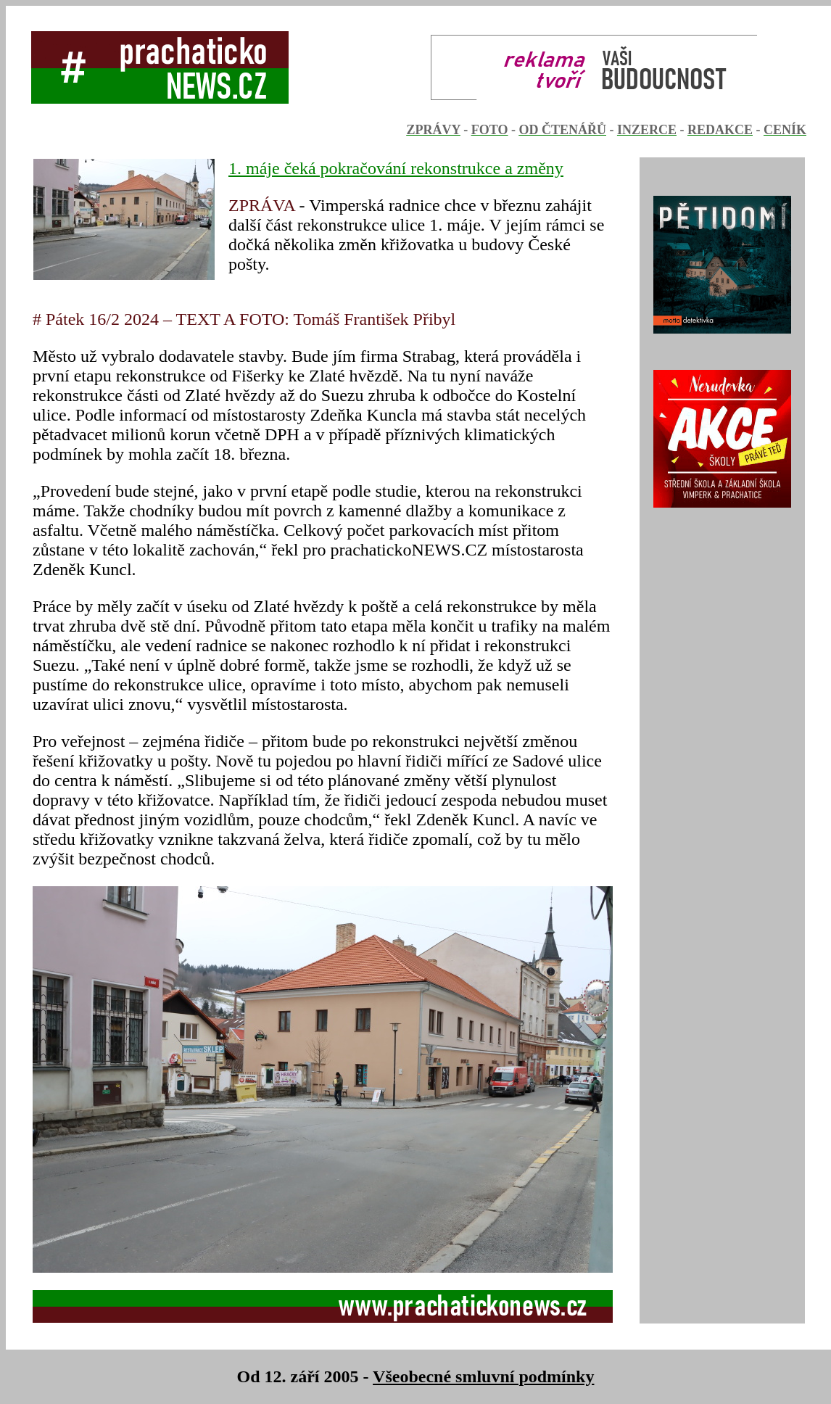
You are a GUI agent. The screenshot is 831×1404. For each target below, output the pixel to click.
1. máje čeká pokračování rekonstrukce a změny (395, 168)
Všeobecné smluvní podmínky (483, 1376)
